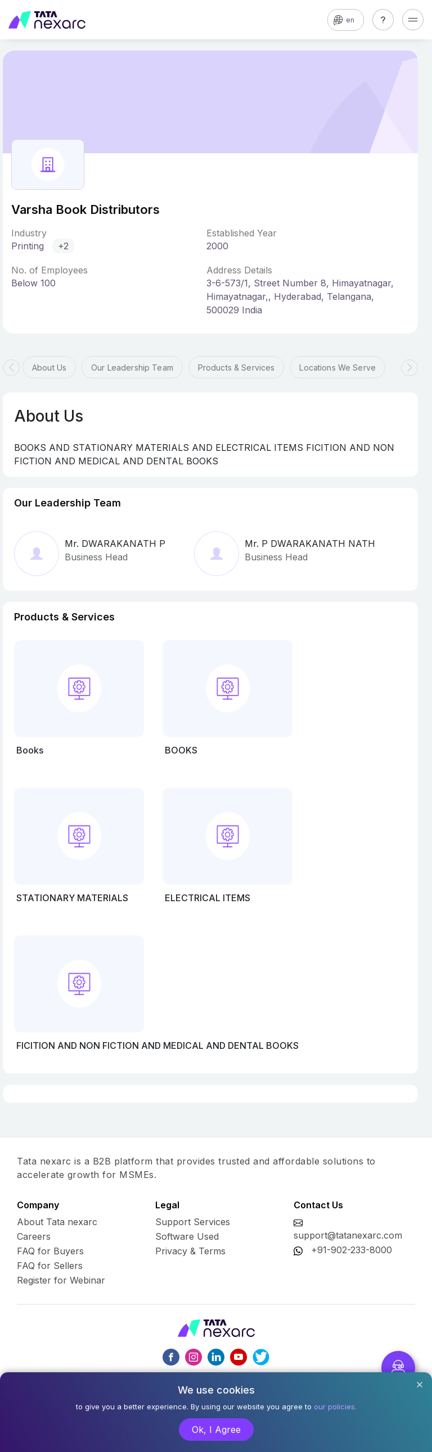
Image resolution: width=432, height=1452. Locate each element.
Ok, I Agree (216, 1429)
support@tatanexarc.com (348, 1235)
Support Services (192, 1221)
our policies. (335, 1406)
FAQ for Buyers (50, 1251)
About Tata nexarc (57, 1221)
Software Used (187, 1236)
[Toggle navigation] (413, 19)
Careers (34, 1236)
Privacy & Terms (190, 1251)
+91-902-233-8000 (351, 1249)
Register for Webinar (61, 1280)
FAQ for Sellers (50, 1265)
